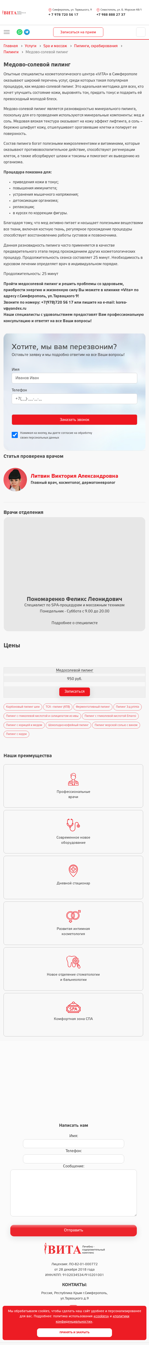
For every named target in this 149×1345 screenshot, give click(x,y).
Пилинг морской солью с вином (116, 725)
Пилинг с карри (16, 734)
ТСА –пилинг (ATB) (58, 707)
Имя (15, 369)
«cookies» (101, 1316)
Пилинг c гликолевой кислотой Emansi (110, 716)
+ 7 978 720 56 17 (63, 14)
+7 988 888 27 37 (111, 14)
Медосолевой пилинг (74, 670)
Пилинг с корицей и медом (24, 725)
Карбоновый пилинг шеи (23, 707)
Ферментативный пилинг (93, 707)
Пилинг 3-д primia (127, 707)
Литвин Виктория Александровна (74, 476)
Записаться (74, 691)
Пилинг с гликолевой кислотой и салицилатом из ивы (42, 716)
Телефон (19, 390)
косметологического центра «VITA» (76, 74)
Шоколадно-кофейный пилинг (68, 725)
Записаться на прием (78, 32)
